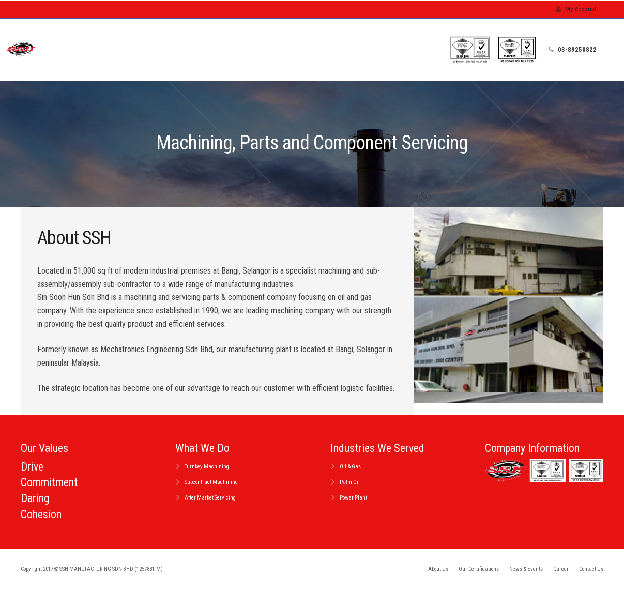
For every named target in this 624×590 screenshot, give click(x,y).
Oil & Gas (350, 466)
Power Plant (353, 497)
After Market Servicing (210, 497)
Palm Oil (350, 482)
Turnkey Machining (207, 466)
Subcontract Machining (211, 482)
